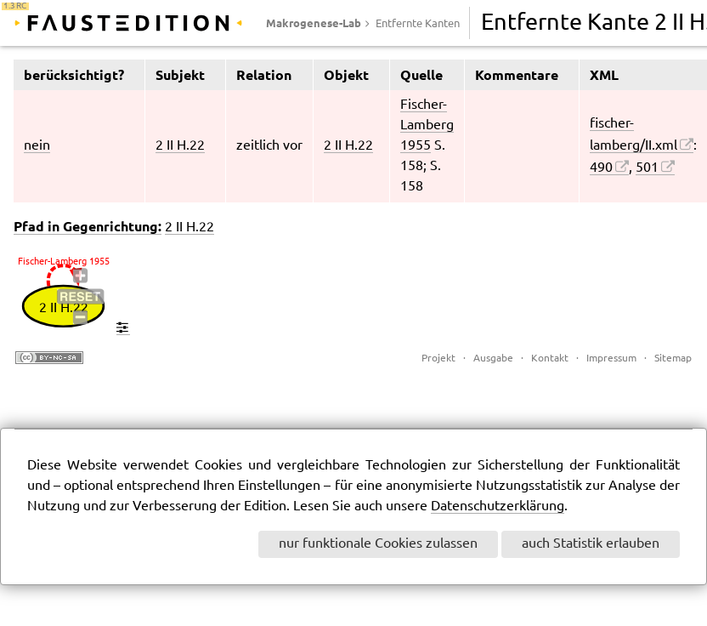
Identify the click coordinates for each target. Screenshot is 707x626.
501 (647, 168)
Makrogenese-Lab (313, 23)
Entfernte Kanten (418, 24)
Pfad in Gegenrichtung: (87, 226)
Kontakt (549, 358)
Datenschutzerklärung (497, 506)
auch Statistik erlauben (590, 544)
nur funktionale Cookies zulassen (378, 544)
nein (37, 145)
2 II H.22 (180, 145)
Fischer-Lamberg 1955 (427, 125)
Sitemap (673, 358)
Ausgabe (493, 358)
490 (601, 168)
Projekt (438, 358)
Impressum (611, 358)
